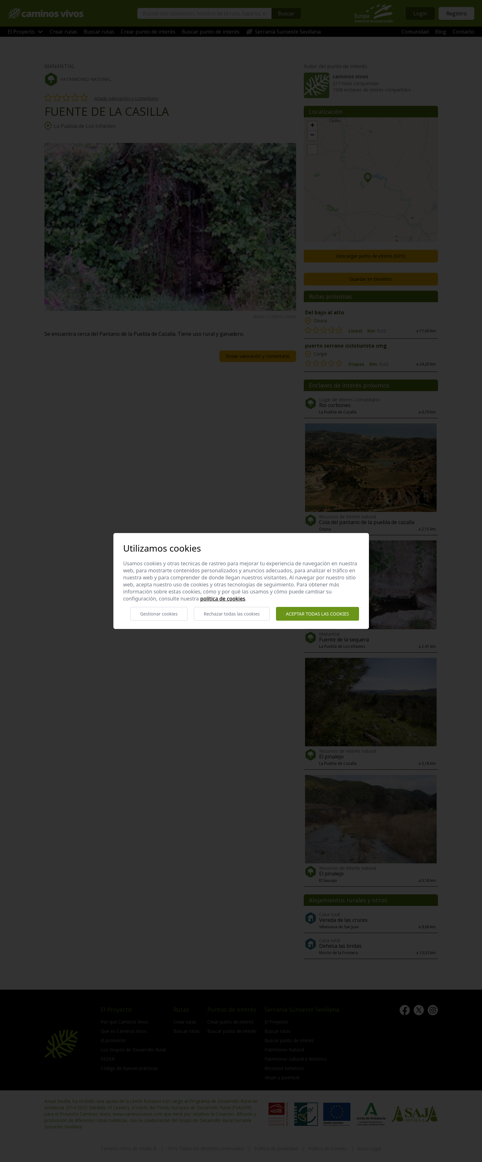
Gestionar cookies (159, 614)
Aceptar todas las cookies (317, 614)
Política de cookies (222, 598)
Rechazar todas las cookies (232, 614)
